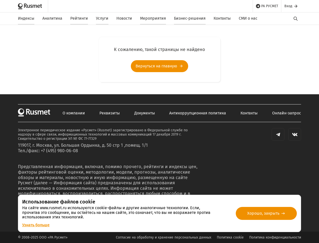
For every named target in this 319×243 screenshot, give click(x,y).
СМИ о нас (248, 18)
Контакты (222, 18)
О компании (74, 113)
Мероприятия (153, 18)
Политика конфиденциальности (275, 237)
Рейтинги (79, 18)
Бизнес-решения (190, 18)
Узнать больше (36, 225)
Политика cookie (230, 237)
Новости (124, 18)
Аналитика (52, 18)
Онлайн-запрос (286, 113)
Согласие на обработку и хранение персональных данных (163, 237)
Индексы (26, 18)
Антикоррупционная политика (197, 113)
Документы (144, 113)
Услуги (102, 18)
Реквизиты (109, 113)
